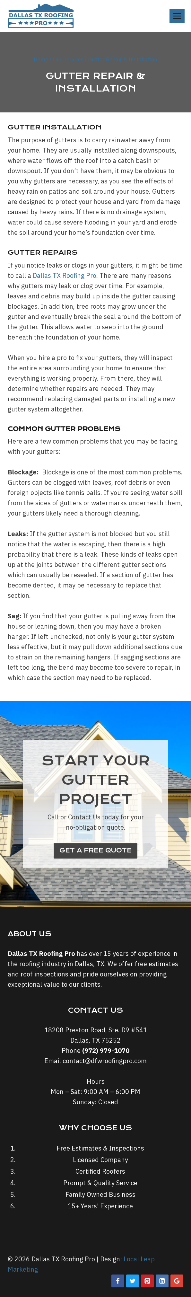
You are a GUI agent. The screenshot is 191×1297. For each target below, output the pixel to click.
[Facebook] (117, 1281)
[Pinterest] (147, 1281)
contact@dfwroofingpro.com (105, 1060)
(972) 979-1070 (105, 1050)
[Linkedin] (162, 1281)
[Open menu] (177, 15)
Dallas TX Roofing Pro (64, 275)
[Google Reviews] (176, 1281)
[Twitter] (132, 1281)
